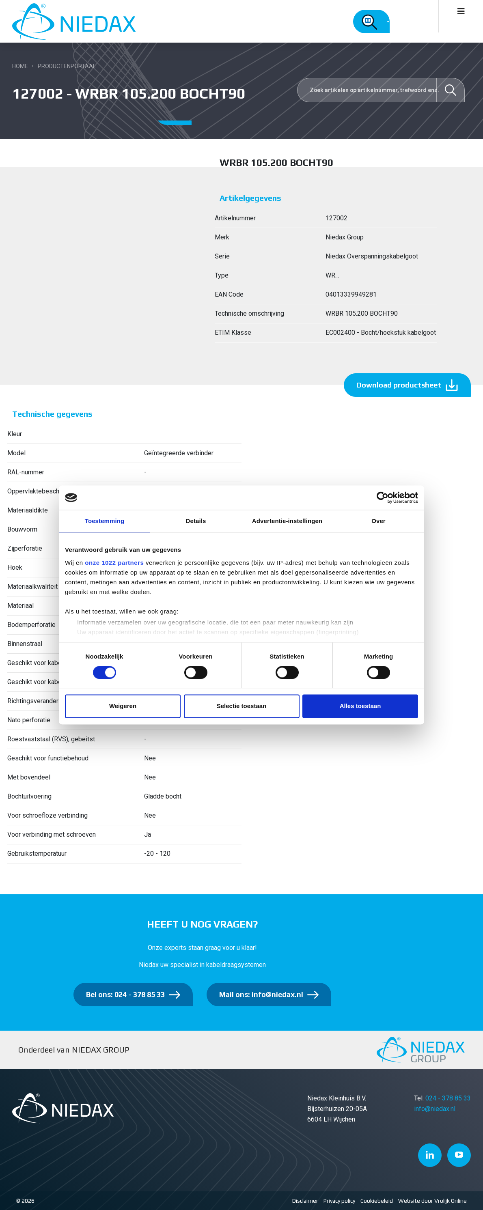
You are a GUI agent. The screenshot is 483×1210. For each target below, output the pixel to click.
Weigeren (122, 706)
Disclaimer (305, 1200)
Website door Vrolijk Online (432, 1200)
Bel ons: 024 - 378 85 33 (125, 994)
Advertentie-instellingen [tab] (287, 520)
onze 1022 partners (114, 562)
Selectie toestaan (242, 706)
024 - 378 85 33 (448, 1098)
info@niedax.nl (434, 1109)
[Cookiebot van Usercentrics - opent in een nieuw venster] (382, 497)
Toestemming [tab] (105, 520)
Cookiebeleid (376, 1200)
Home (20, 66)
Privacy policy (339, 1200)
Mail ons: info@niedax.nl (261, 994)
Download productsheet (398, 385)
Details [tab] (196, 520)
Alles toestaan (360, 706)
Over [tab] (378, 520)
